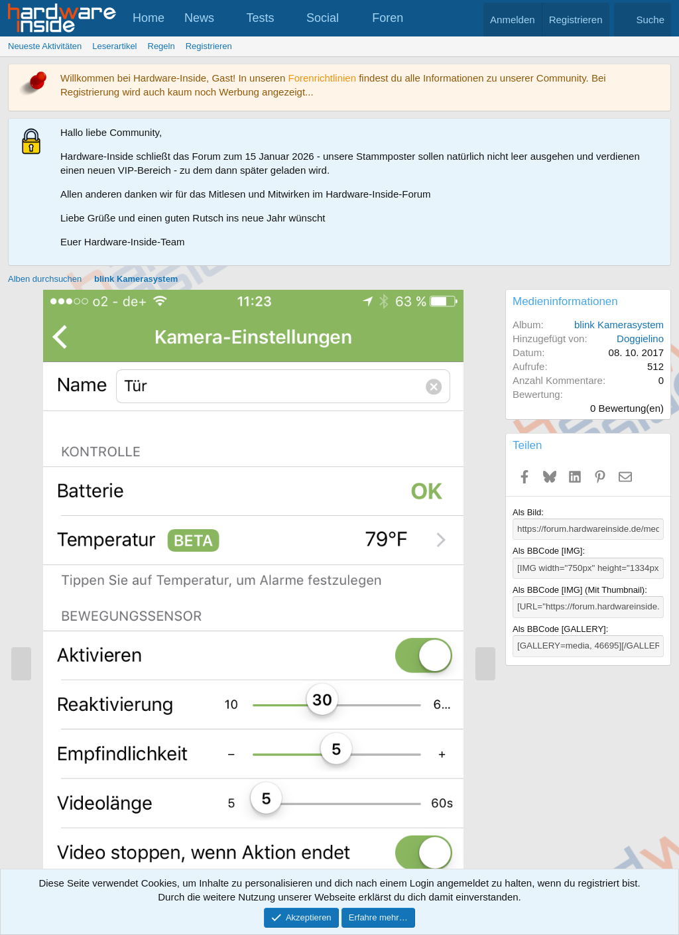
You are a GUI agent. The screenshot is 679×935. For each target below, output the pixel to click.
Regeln (161, 46)
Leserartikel (114, 46)
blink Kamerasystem (619, 324)
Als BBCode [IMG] (547, 551)
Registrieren (209, 46)
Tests (261, 18)
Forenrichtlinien (322, 78)
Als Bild (527, 512)
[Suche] (642, 19)
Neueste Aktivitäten (45, 46)
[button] (226, 18)
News (199, 18)
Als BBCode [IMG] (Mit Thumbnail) (579, 589)
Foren (387, 18)
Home (148, 18)
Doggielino (640, 338)
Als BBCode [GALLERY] (559, 628)
